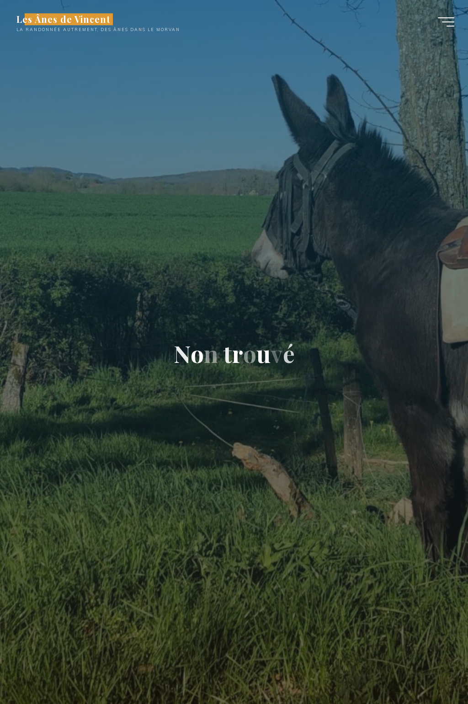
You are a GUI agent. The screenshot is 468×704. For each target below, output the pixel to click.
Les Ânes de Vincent (63, 19)
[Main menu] (446, 22)
